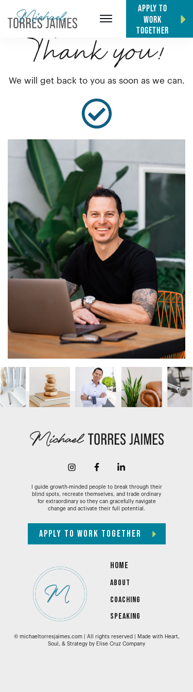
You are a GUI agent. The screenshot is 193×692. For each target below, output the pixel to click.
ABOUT (120, 583)
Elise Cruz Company (120, 644)
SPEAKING (125, 616)
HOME (119, 565)
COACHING (125, 600)
